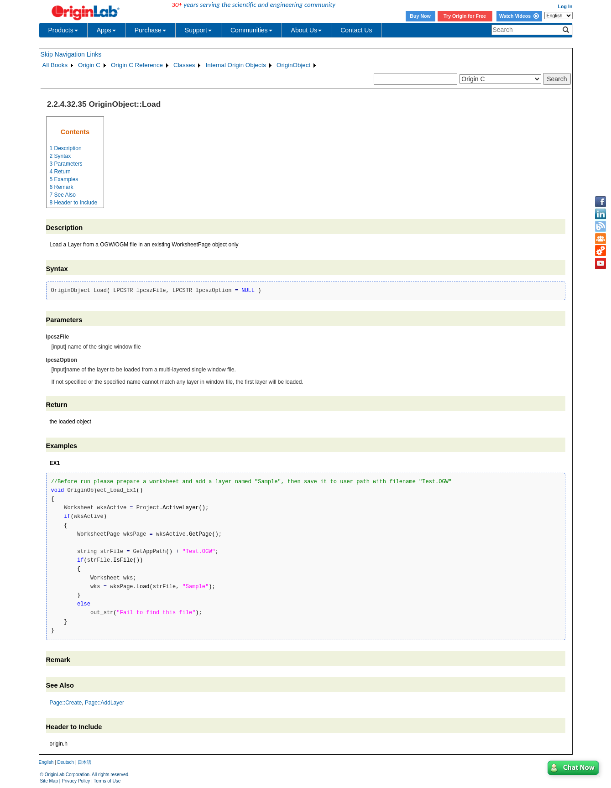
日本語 (84, 762)
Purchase (150, 30)
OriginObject (293, 65)
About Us (306, 30)
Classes (184, 65)
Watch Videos (519, 16)
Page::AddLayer (104, 702)
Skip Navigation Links (71, 54)
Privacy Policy (76, 780)
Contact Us (356, 30)
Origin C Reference (137, 65)
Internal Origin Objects (235, 65)
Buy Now (420, 16)
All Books (55, 65)
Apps (106, 30)
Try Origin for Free (465, 16)
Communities (251, 30)
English (46, 762)
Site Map (49, 780)
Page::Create (66, 702)
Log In (565, 6)
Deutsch (65, 762)
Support (198, 30)
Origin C (89, 65)
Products (63, 30)
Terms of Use (107, 780)
